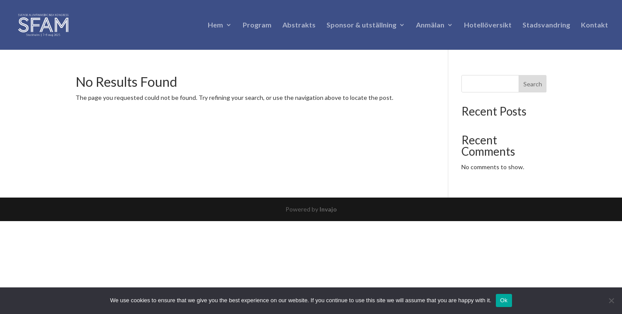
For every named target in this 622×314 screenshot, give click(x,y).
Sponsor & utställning (361, 25)
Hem (215, 25)
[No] (611, 300)
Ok (504, 300)
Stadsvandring (546, 25)
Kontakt (594, 25)
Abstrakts (299, 25)
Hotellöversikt (488, 25)
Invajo (328, 209)
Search (532, 84)
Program (257, 25)
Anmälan (430, 25)
